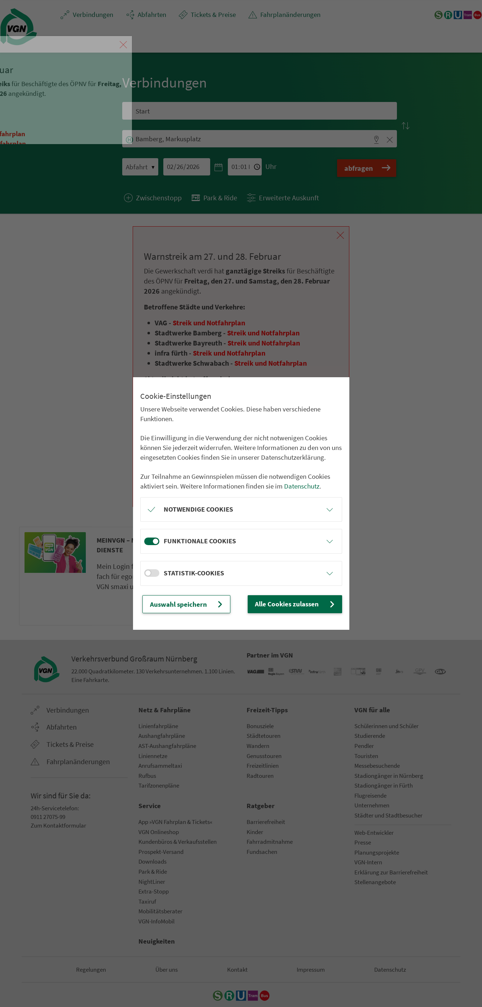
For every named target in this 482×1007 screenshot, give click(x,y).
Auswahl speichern (187, 604)
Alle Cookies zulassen (295, 604)
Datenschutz (301, 486)
